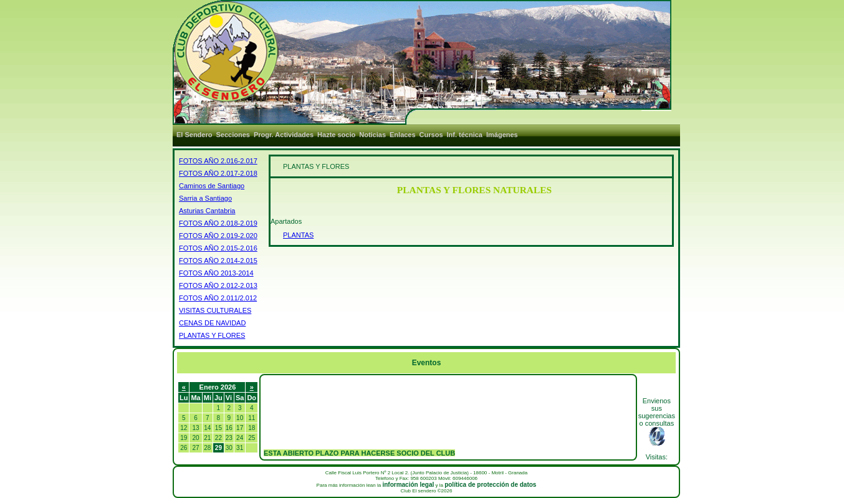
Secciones (232, 134)
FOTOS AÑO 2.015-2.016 (218, 248)
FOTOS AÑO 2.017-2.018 (218, 173)
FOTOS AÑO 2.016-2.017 (218, 161)
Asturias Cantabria (207, 210)
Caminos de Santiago (211, 185)
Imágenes (502, 134)
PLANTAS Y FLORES (212, 335)
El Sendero (194, 134)
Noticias (372, 134)
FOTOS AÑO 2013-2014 (216, 273)
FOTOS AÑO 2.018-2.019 (218, 223)
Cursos (431, 134)
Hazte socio (336, 134)
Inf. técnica (464, 134)
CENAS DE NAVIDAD (212, 323)
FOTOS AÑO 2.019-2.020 (218, 235)
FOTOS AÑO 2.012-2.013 (218, 285)
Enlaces (403, 134)
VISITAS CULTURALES (215, 310)
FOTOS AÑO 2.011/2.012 (218, 298)
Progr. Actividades (284, 134)
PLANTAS (298, 235)
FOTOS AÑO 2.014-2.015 (218, 260)
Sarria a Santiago (205, 198)
